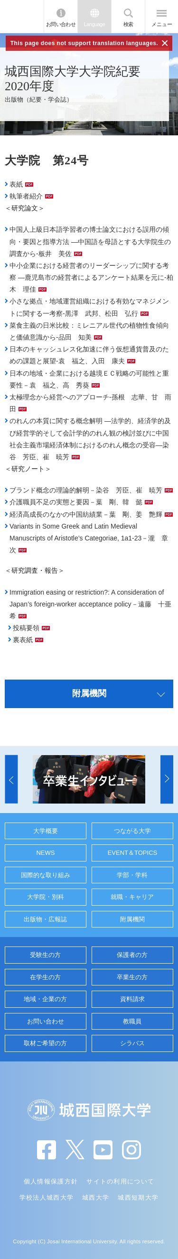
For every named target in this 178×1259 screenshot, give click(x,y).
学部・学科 (132, 875)
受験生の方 (45, 954)
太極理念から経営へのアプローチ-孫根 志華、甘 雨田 (90, 403)
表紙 (16, 184)
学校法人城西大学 (46, 1197)
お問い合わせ (61, 24)
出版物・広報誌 (45, 919)
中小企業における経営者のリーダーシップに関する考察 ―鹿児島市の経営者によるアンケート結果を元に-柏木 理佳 (91, 277)
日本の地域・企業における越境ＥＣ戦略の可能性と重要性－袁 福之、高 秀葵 (89, 379)
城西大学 (95, 1197)
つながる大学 (132, 830)
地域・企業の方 (45, 999)
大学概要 (45, 830)
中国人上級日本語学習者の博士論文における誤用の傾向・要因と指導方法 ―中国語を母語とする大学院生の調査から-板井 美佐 (90, 241)
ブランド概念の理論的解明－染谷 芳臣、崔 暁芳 (85, 490)
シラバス (132, 1043)
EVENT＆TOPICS (133, 852)
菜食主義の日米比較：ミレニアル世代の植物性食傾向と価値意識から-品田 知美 (89, 331)
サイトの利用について (120, 1181)
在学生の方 (45, 977)
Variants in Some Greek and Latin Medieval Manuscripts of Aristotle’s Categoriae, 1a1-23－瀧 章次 (88, 538)
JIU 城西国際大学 (22, 16)
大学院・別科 (45, 896)
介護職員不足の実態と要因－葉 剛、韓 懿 (75, 502)
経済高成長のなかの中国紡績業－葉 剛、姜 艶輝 (85, 514)
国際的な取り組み (45, 875)
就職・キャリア (132, 896)
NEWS (45, 852)
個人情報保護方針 (51, 1181)
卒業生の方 (132, 977)
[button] (11, 779)
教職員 (132, 1021)
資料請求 (132, 999)
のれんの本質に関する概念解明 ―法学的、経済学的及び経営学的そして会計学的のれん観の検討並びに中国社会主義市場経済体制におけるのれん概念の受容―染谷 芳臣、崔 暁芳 (90, 439)
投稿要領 (26, 628)
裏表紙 (23, 640)
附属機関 (132, 919)
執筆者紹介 (26, 196)
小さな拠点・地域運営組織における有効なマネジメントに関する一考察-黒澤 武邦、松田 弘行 (89, 307)
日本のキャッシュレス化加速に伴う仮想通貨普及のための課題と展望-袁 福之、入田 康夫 (89, 355)
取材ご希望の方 (45, 1043)
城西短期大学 (138, 1197)
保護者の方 (132, 954)
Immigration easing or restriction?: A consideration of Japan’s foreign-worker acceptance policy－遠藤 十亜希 (90, 604)
